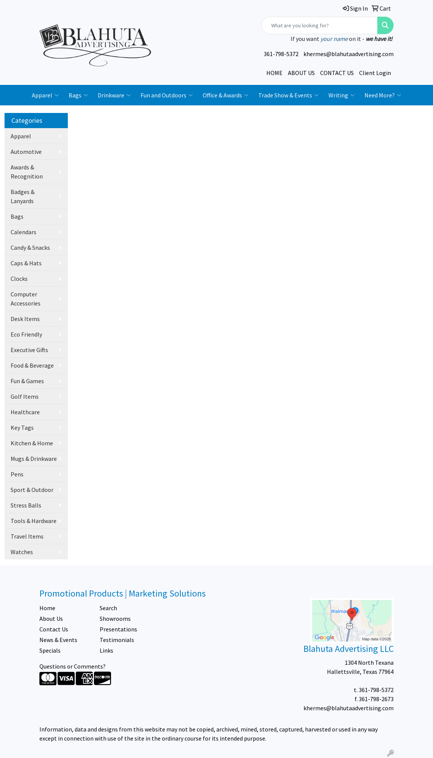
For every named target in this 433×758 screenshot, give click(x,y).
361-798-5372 (281, 54)
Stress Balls (26, 505)
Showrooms (115, 618)
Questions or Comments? (72, 666)
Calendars (23, 232)
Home (47, 608)
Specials (50, 650)
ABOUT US (301, 73)
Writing (341, 95)
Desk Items (25, 319)
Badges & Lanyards (22, 196)
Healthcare (25, 412)
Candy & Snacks (30, 247)
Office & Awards (226, 95)
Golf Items (25, 396)
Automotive (26, 151)
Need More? (382, 95)
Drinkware (114, 95)
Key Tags (22, 427)
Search (108, 608)
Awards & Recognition (27, 171)
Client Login (375, 73)
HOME (274, 73)
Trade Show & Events (288, 95)
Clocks (19, 278)
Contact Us (53, 629)
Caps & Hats (26, 263)
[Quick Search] (319, 25)
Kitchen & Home (32, 443)
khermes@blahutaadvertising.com (348, 54)
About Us (51, 618)
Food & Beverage (32, 365)
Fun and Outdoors (167, 95)
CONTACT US (337, 73)
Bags (78, 95)
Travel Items (27, 536)
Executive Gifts (29, 350)
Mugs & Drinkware (34, 458)
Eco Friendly (26, 334)
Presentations (118, 629)
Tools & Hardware (33, 521)
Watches (22, 552)
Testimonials (117, 640)
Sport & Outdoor (32, 489)
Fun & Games (27, 381)
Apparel (45, 95)
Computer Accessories (26, 298)
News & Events (58, 640)
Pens (17, 474)
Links (106, 650)
